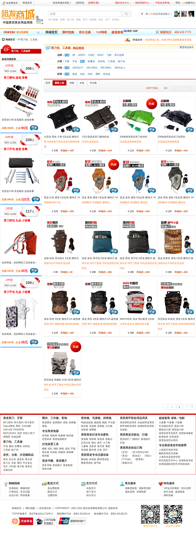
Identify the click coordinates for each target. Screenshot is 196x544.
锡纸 (56, 448)
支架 (13, 462)
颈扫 (19, 462)
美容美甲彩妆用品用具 (134, 418)
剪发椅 (84, 439)
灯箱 (122, 442)
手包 (74, 61)
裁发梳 (97, 422)
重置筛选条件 (187, 47)
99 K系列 (19, 422)
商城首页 (27, 2)
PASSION (19, 429)
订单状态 (13, 491)
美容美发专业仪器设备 (95, 454)
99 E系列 (29, 422)
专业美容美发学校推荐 (173, 445)
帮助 (177, 2)
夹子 (107, 19)
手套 (73, 448)
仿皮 (82, 74)
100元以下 (77, 67)
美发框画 (68, 465)
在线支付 (91, 488)
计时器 (12, 466)
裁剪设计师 (165, 429)
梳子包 (121, 61)
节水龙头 (27, 462)
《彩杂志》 (136, 455)
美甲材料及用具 (128, 426)
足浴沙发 (85, 442)
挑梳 (104, 422)
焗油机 (84, 459)
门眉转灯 (135, 439)
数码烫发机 (103, 459)
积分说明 (186, 488)
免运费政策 (53, 488)
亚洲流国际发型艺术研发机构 (174, 464)
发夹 (5, 459)
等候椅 (84, 449)
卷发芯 (28, 466)
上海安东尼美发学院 (169, 457)
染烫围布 (57, 422)
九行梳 (108, 426)
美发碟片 (57, 465)
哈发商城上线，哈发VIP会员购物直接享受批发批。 (168, 40)
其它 (105, 449)
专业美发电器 (50, 431)
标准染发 (163, 436)
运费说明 (52, 495)
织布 (90, 74)
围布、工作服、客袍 (54, 418)
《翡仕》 (148, 455)
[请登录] (80, 2)
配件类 (92, 449)
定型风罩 (47, 439)
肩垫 (65, 422)
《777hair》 (126, 459)
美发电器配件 (60, 439)
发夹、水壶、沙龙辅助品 (18, 454)
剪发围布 (47, 422)
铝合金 (106, 74)
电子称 (20, 466)
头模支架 (8, 470)
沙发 (99, 449)
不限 (67, 55)
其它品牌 (119, 55)
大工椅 (106, 442)
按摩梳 (92, 429)
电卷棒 (93, 19)
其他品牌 (16, 436)
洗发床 (92, 446)
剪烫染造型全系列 (168, 440)
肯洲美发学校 (186, 460)
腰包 (82, 61)
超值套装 (117, 32)
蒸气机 (97, 462)
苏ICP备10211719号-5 (41, 513)
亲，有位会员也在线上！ (156, 13)
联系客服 (25, 495)
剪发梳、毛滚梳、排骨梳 (96, 418)
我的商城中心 (143, 2)
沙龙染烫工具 (50, 444)
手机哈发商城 (163, 2)
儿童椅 (84, 446)
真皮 (74, 74)
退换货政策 (131, 488)
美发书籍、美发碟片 (54, 460)
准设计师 (179, 426)
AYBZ (91, 55)
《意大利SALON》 (140, 452)
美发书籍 (47, 465)
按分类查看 (15, 32)
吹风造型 (174, 436)
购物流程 (25, 488)
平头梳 (111, 422)
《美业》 (124, 455)
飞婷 (109, 55)
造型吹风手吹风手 (168, 433)
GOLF (100, 55)
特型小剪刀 (29, 433)
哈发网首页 (12, 3)
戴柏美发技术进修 (168, 453)
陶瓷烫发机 (87, 462)
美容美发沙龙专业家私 (95, 434)
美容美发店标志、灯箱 (134, 434)
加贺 (19, 433)
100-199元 (91, 67)
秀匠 (18, 426)
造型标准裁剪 (186, 433)
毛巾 (5, 466)
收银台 (108, 439)
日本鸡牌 (26, 426)
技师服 (72, 422)
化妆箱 (123, 429)
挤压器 (45, 452)
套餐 (62, 19)
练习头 (6, 462)
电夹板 (70, 435)
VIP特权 (101, 32)
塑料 (97, 74)
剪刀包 (70, 19)
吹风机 (115, 19)
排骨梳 (100, 426)
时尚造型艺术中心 (168, 460)
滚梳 (78, 19)
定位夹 (12, 459)
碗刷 (44, 448)
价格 (82, 83)
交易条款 (13, 488)
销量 (72, 83)
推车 (99, 442)
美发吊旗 (47, 468)
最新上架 (59, 83)
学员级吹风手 (166, 426)
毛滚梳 (92, 426)
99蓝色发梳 (87, 422)
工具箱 (111, 61)
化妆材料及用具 (146, 422)
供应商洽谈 (45, 508)
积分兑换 (85, 32)
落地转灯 (145, 439)
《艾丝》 (124, 452)
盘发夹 (20, 459)
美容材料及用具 (128, 422)
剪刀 (85, 19)
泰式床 (100, 446)
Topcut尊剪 (9, 426)
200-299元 (105, 67)
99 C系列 (8, 422)
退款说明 (130, 491)
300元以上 (119, 67)
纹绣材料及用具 (146, 426)
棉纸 (61, 448)
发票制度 (141, 491)
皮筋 (67, 448)
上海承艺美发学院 (168, 449)
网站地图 (30, 508)
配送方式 (52, 491)
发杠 (101, 19)
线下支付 (91, 491)
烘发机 (92, 459)
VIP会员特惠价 (171, 488)
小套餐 (178, 422)
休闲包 (101, 61)
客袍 (44, 426)
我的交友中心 (123, 2)
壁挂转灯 (124, 439)
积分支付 (91, 495)
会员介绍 (13, 495)
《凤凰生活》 (127, 462)
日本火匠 (8, 429)
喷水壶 (28, 459)
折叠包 (91, 61)
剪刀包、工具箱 (27, 39)
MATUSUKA (9, 433)
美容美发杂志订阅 (131, 447)
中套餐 (170, 422)
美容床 (100, 439)
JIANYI (81, 55)
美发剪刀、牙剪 (13, 418)
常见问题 (25, 491)
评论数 (93, 83)
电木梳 (84, 426)
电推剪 (53, 435)
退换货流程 (145, 488)
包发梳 (84, 429)
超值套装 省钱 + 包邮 (172, 418)
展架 (107, 446)
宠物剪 (6, 436)
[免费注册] (93, 2)
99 (73, 55)
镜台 (93, 442)
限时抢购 (68, 32)
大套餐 (162, 422)
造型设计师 (178, 429)
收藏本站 (190, 2)
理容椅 (92, 439)
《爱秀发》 (139, 459)
